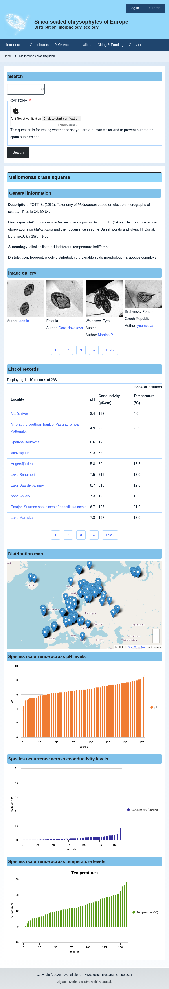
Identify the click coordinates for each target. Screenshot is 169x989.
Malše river (19, 414)
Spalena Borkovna (25, 442)
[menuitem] (136, 8)
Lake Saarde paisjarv (27, 485)
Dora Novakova (71, 328)
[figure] (84, 708)
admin (24, 321)
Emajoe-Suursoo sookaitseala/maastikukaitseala (48, 507)
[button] (80, 584)
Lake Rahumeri (23, 474)
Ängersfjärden (22, 464)
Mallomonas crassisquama (39, 177)
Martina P (105, 335)
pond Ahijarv (20, 496)
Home (8, 56)
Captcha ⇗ (67, 125)
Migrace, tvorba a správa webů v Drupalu (84, 982)
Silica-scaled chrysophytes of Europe (81, 22)
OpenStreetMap (137, 647)
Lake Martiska (22, 518)
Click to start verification (61, 118)
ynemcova (145, 326)
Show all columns (148, 387)
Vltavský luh (20, 453)
